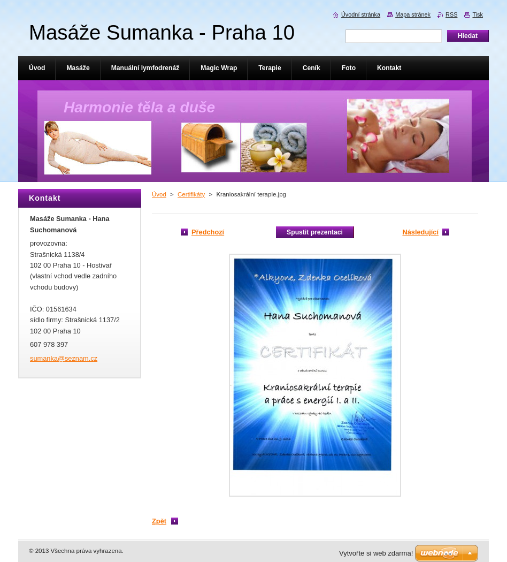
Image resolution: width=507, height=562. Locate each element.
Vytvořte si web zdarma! (376, 553)
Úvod (159, 194)
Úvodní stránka (360, 14)
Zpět (159, 521)
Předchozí (207, 232)
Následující (420, 232)
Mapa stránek (413, 14)
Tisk (477, 14)
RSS (451, 14)
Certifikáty (191, 194)
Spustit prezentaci (315, 232)
